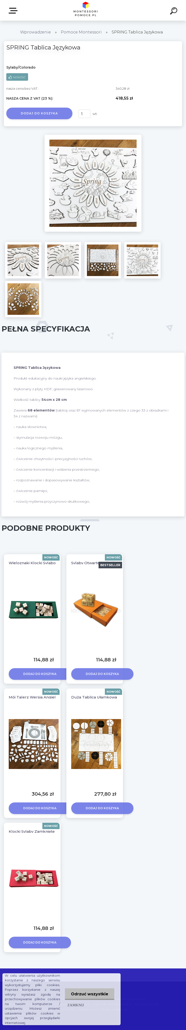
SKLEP (14, 11)
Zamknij (75, 1005)
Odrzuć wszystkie (89, 994)
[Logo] (86, 10)
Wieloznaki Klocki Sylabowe (35, 563)
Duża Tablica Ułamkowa (94, 697)
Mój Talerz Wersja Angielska (35, 697)
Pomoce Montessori (81, 32)
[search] (174, 11)
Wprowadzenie (35, 32)
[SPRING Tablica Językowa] (93, 136)
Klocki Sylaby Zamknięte (32, 831)
